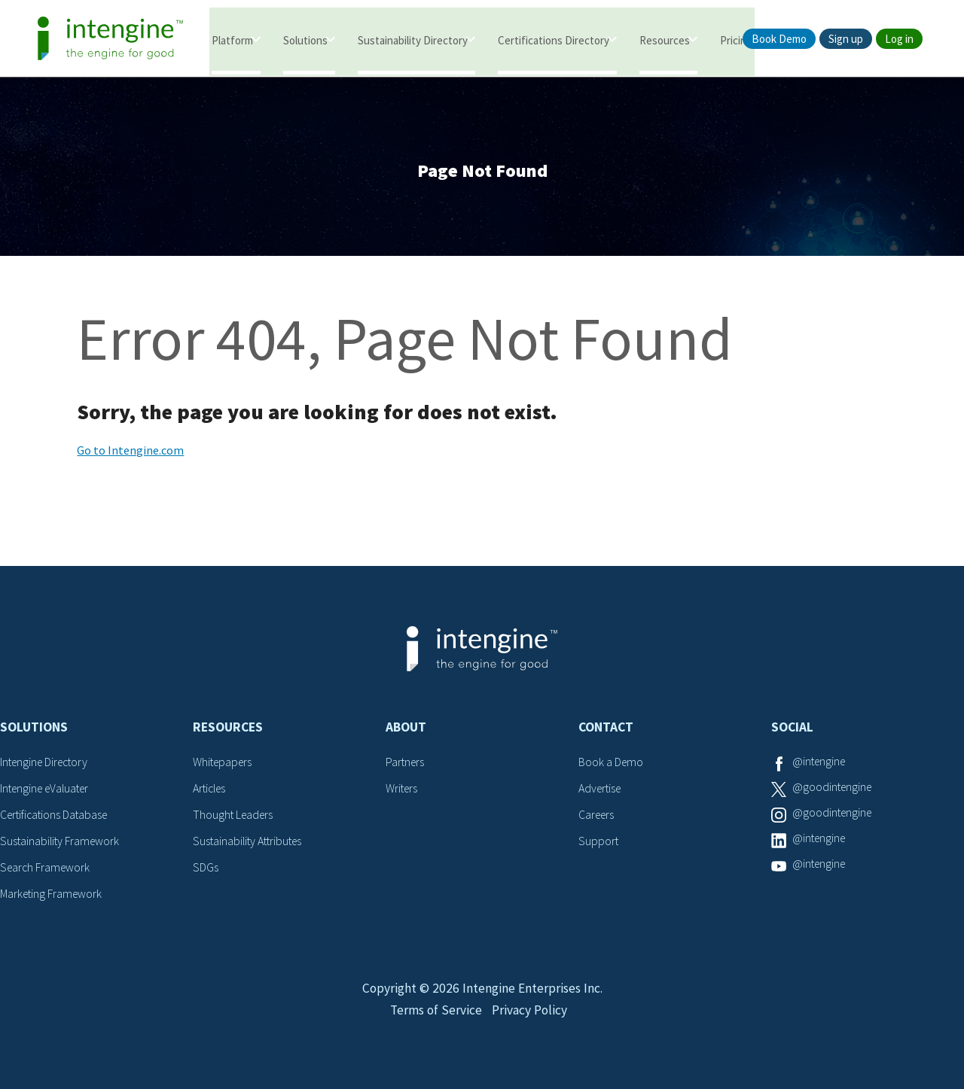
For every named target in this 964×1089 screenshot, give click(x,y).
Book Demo (779, 39)
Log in (899, 39)
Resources (664, 39)
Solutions (305, 39)
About (406, 730)
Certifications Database (56, 816)
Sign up (845, 39)
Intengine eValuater (48, 790)
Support (598, 842)
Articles (211, 790)
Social (792, 730)
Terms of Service (434, 1018)
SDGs (205, 867)
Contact (605, 730)
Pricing (736, 39)
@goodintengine (833, 790)
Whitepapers (224, 764)
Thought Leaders (234, 816)
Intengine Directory (47, 764)
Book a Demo (611, 764)
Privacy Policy (530, 1018)
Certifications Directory (553, 39)
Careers (597, 816)
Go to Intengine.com (130, 453)
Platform (232, 39)
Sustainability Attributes (250, 842)
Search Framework (46, 867)
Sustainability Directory (413, 39)
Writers (402, 790)
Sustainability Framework (61, 842)
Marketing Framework (52, 894)
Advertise (601, 790)
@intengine (820, 764)
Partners (406, 764)
